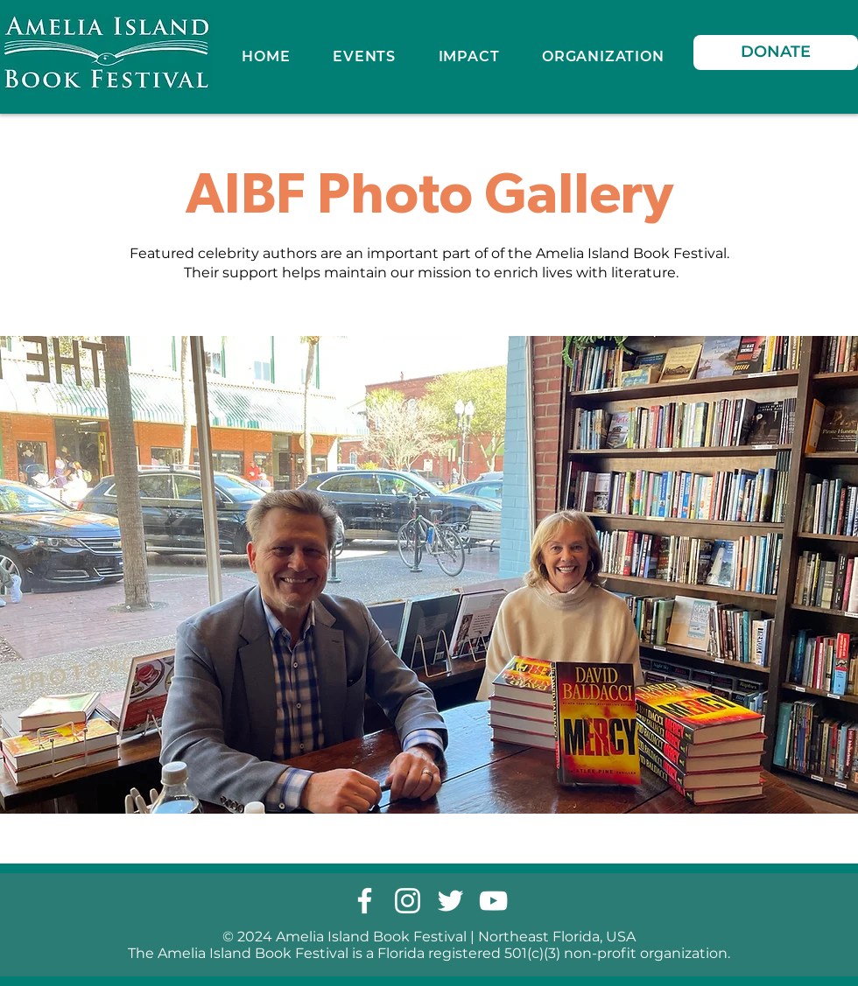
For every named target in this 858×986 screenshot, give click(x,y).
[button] (468, 56)
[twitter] (450, 901)
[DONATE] (775, 52)
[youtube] (493, 901)
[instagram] (407, 901)
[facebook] (365, 901)
